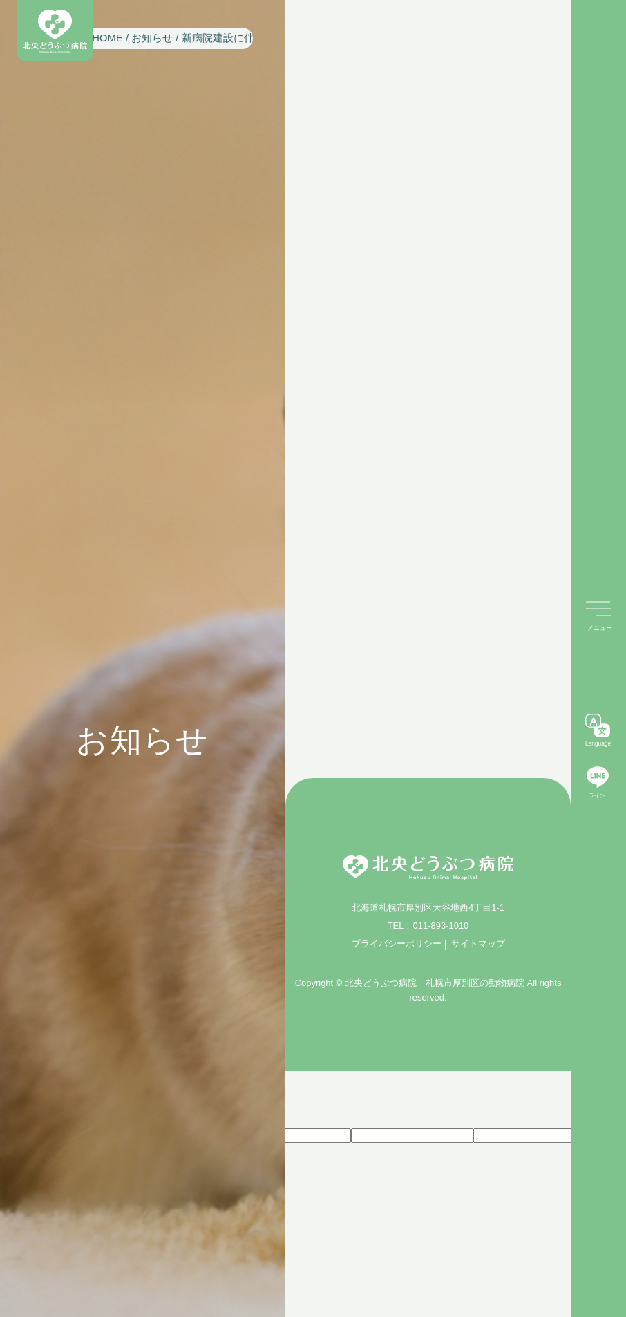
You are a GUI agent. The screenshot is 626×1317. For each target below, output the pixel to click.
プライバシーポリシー (397, 943)
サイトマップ (478, 943)
